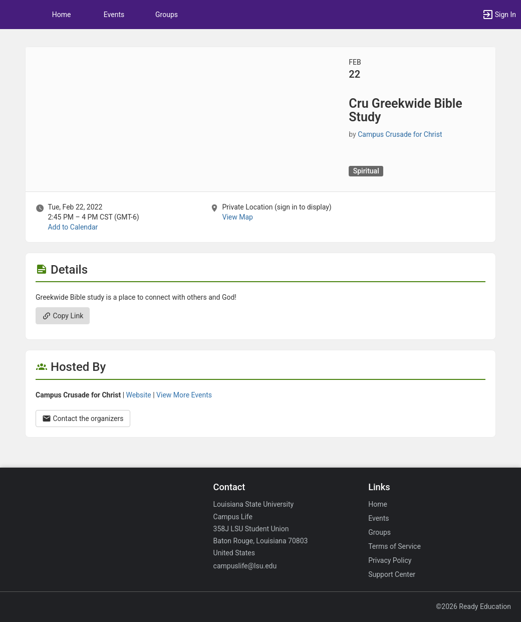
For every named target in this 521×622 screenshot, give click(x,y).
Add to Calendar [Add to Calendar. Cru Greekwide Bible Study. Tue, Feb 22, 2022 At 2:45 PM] (73, 227)
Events (114, 15)
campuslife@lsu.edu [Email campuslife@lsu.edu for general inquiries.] (245, 566)
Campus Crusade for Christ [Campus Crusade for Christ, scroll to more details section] (400, 134)
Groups (166, 15)
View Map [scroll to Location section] (237, 217)
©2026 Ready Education (473, 606)
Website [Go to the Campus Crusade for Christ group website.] (138, 395)
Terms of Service (394, 546)
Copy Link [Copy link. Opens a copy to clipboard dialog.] (62, 316)
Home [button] (61, 15)
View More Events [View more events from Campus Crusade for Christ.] (184, 395)
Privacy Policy (389, 560)
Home (377, 504)
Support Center (391, 574)
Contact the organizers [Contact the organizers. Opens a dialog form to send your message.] (83, 418)
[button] (12, 15)
